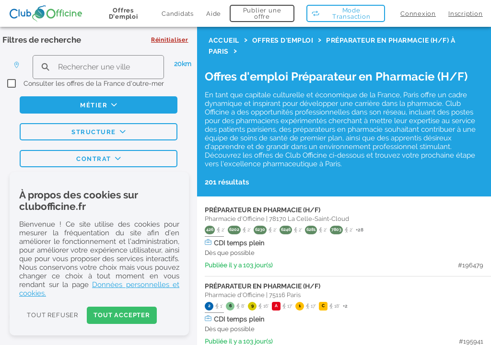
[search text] (98, 67)
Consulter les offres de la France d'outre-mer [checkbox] (93, 83)
